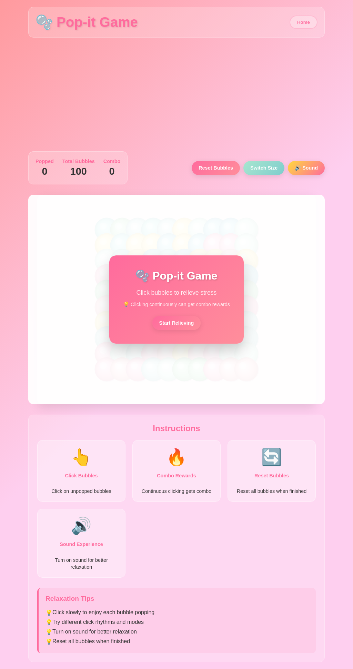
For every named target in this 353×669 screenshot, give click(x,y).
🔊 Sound (306, 168)
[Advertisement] (176, 96)
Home (303, 22)
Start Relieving (176, 323)
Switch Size (264, 168)
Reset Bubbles (216, 168)
